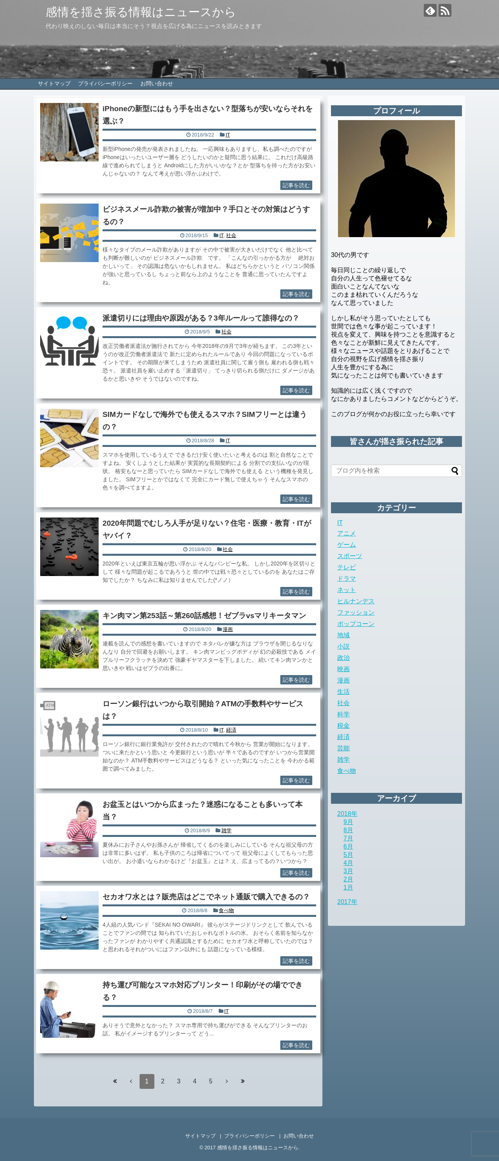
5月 (348, 854)
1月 (348, 887)
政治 (343, 657)
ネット (346, 590)
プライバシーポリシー (105, 83)
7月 (348, 838)
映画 (343, 669)
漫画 (228, 629)
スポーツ (349, 556)
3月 (348, 871)
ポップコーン (356, 623)
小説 (343, 646)
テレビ (346, 567)
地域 (343, 635)
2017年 (347, 902)
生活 (343, 691)
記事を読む (296, 185)
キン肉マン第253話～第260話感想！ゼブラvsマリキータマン (204, 616)
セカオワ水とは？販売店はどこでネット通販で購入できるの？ (206, 897)
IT (228, 135)
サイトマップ (54, 83)
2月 (348, 879)
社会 (231, 235)
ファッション (356, 612)
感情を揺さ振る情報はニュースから (141, 11)
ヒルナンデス (356, 601)
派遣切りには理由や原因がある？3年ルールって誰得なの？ (201, 318)
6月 (348, 846)
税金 (343, 725)
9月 (348, 822)
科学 (343, 714)
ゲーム (346, 544)
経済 (231, 730)
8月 (348, 830)
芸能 (343, 748)
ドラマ (346, 578)
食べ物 (226, 910)
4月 (348, 863)
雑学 (226, 830)
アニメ (346, 533)
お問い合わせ (156, 83)
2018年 (347, 813)
